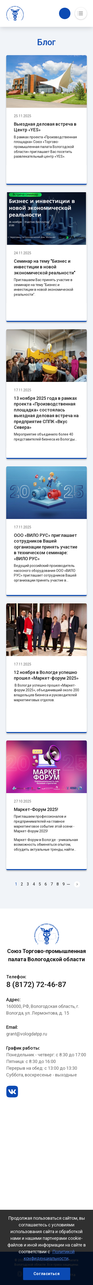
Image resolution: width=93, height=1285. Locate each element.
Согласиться (46, 1273)
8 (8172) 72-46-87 (36, 984)
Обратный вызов (65, 13)
